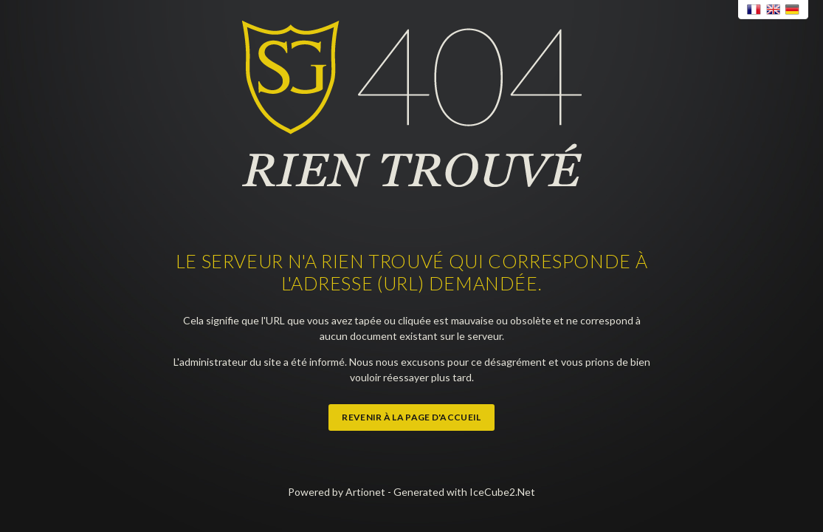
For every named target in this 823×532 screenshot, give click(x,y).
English (773, 10)
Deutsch (792, 10)
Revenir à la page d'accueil (411, 417)
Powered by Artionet (336, 491)
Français (754, 10)
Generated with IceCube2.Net (464, 491)
